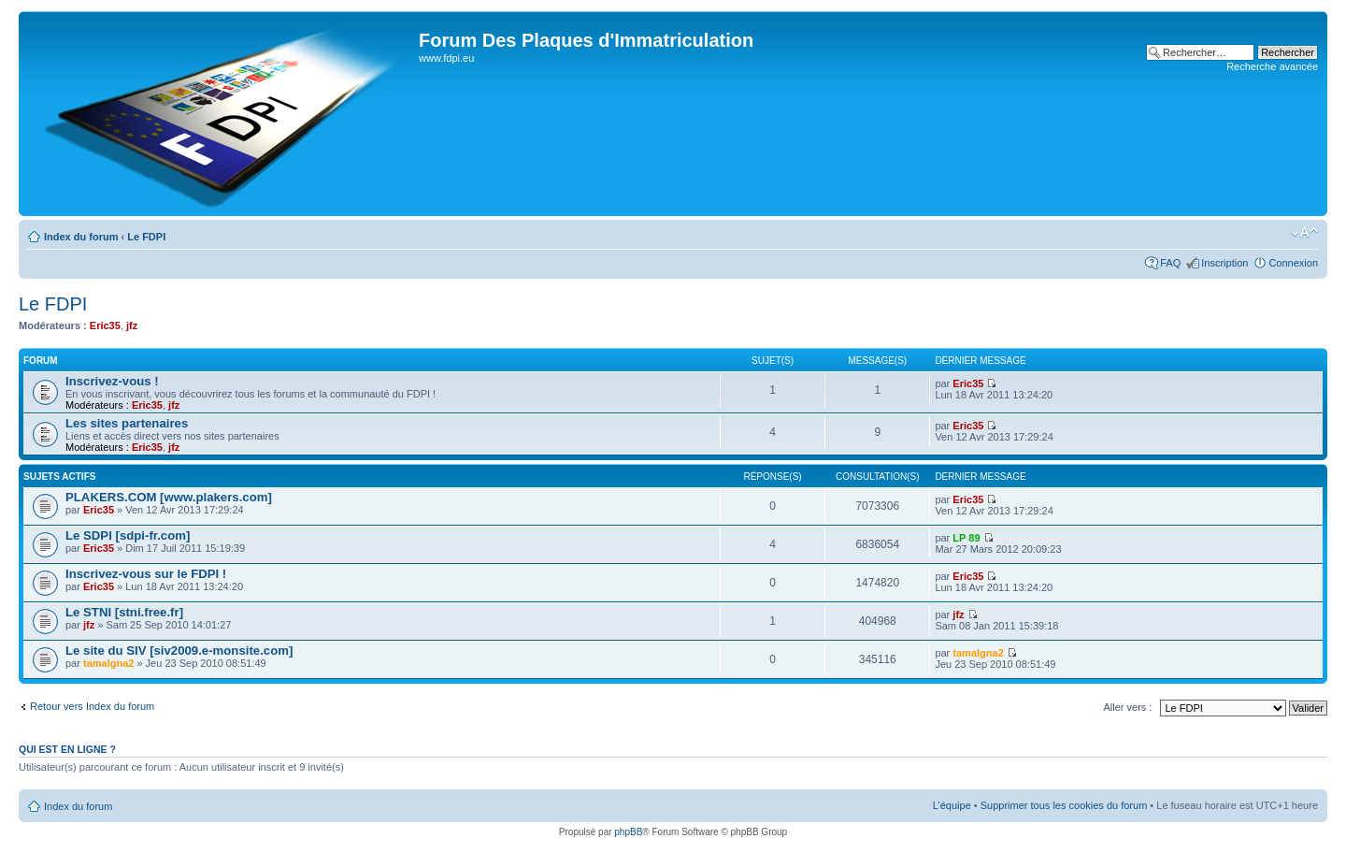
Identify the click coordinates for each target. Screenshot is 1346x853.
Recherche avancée (1272, 66)
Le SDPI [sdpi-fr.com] (127, 535)
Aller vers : (1127, 707)
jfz (131, 325)
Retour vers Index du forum (92, 706)
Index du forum (81, 236)
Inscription (1224, 262)
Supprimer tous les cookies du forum (1064, 805)
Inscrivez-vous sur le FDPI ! (145, 574)
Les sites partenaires (126, 423)
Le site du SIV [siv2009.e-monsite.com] (179, 650)
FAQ (1170, 262)
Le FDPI (146, 236)
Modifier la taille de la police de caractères (1304, 232)
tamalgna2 (108, 663)
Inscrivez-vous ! (112, 381)
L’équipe (952, 805)
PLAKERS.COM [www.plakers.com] (168, 497)
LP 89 (966, 537)
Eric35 (105, 325)
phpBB (628, 832)
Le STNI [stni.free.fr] (124, 612)
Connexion (1293, 262)
